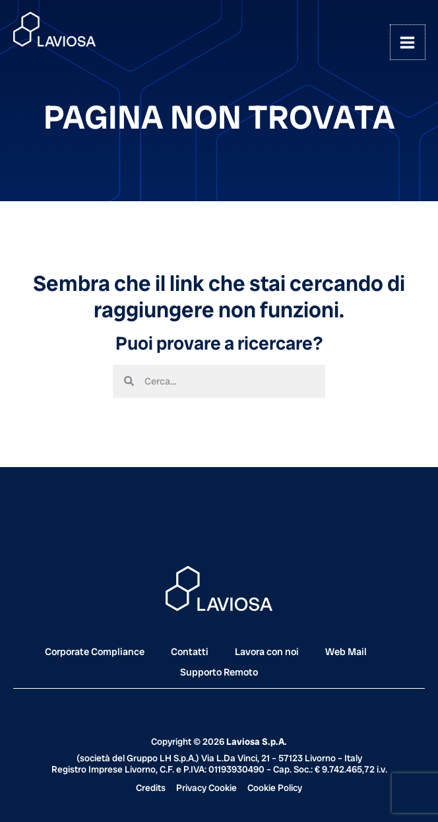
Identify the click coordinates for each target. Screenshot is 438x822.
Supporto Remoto (219, 672)
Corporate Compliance (94, 651)
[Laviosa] (54, 29)
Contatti (189, 651)
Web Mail (346, 651)
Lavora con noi (267, 651)
